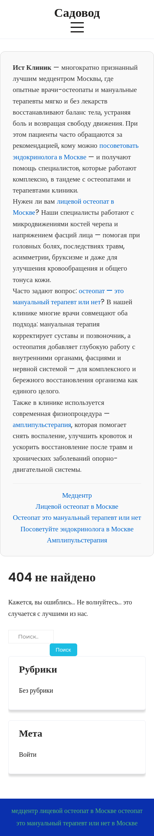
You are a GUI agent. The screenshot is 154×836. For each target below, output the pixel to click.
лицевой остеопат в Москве (77, 810)
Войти (28, 754)
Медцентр (77, 495)
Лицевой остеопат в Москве (77, 506)
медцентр (24, 810)
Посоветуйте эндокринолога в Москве (77, 529)
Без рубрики (36, 690)
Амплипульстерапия (77, 540)
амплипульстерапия (42, 424)
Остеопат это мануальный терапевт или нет (77, 517)
